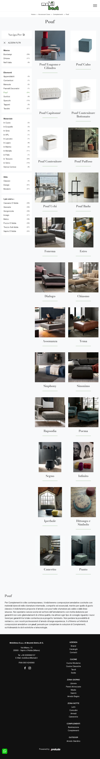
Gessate (7, 207)
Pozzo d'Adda (10, 223)
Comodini (73, 710)
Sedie (73, 673)
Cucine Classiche (73, 666)
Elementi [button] (8, 72)
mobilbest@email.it (30, 658)
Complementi (58, 14)
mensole (7, 84)
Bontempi (8, 54)
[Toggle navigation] (95, 5)
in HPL (6, 135)
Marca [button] (7, 50)
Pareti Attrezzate (73, 687)
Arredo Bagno (73, 696)
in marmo (7, 147)
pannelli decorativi (11, 88)
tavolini (7, 109)
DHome (7, 58)
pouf (6, 93)
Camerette (73, 717)
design (6, 185)
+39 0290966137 (28, 655)
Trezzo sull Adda (11, 227)
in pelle (7, 155)
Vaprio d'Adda (10, 231)
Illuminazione (73, 727)
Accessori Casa (44, 14)
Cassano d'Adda (11, 203)
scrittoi (7, 97)
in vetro (7, 163)
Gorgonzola (9, 211)
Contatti (73, 652)
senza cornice (10, 167)
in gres (7, 131)
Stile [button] (6, 177)
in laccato (8, 139)
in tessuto (8, 159)
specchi (7, 101)
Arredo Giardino (73, 741)
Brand (73, 646)
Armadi (73, 713)
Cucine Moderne (73, 663)
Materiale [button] (8, 118)
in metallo (8, 151)
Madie (73, 690)
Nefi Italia (8, 62)
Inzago (6, 215)
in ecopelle (8, 127)
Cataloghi (73, 649)
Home (33, 14)
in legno (7, 143)
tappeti (7, 105)
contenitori (8, 80)
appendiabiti (9, 76)
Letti (73, 707)
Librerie (73, 683)
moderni (7, 189)
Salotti (73, 693)
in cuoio (7, 123)
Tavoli (73, 670)
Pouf (67, 14)
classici (7, 181)
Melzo (6, 219)
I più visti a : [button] (9, 199)
